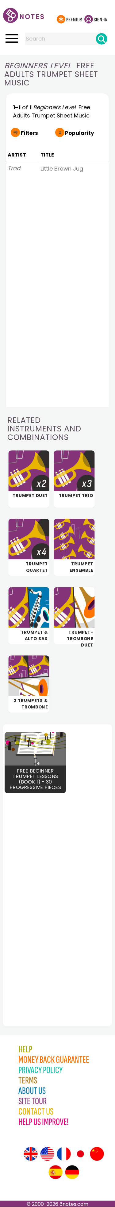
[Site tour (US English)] (47, 1154)
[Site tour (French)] (63, 1154)
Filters (29, 133)
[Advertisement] (36, 901)
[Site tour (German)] (72, 1172)
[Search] (101, 39)
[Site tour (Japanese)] (80, 1154)
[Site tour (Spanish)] (55, 1172)
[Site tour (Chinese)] (97, 1154)
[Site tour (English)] (30, 1154)
